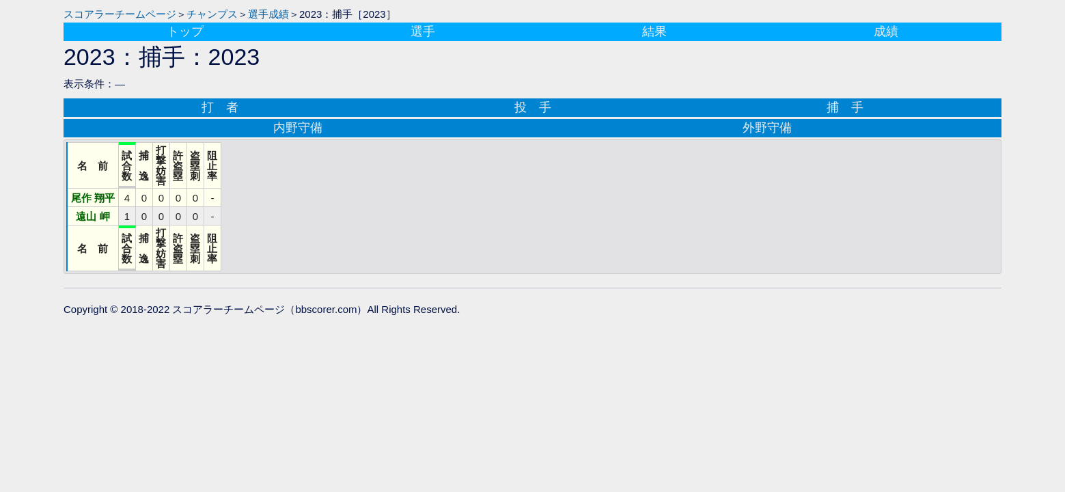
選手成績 (268, 14)
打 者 (220, 107)
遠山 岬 (92, 216)
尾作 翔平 (93, 198)
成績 (886, 31)
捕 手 (845, 107)
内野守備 (297, 128)
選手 (423, 31)
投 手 (532, 107)
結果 (654, 31)
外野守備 (767, 128)
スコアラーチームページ (120, 14)
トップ (185, 31)
